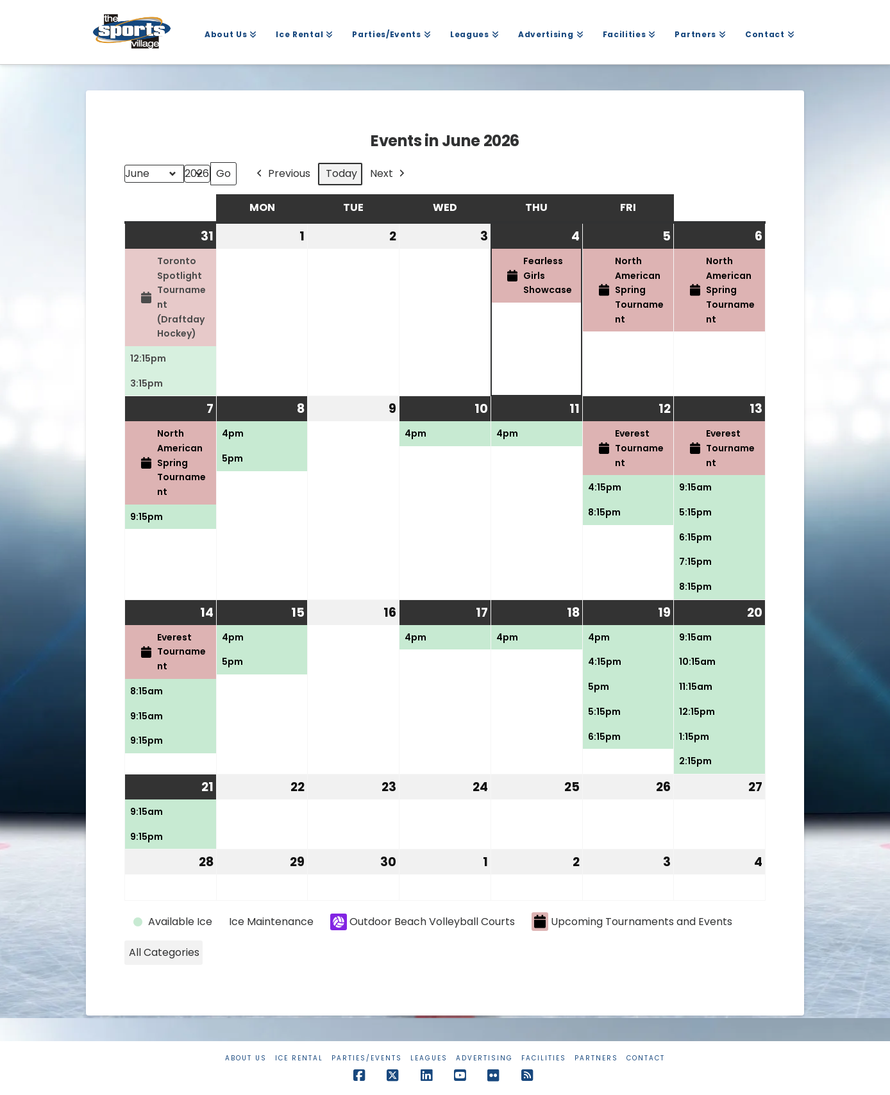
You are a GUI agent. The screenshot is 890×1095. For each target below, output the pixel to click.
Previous (282, 174)
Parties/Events (367, 1058)
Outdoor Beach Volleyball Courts (422, 922)
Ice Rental (299, 1058)
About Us (246, 1058)
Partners (596, 1058)
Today (341, 173)
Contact (645, 1058)
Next (388, 174)
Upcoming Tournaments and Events (632, 921)
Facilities (543, 1058)
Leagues (429, 1058)
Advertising (484, 1058)
